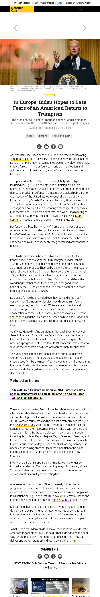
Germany (60, 189)
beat (41, 402)
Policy (50, 85)
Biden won (66, 429)
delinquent (74, 173)
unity (76, 197)
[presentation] (14, 578)
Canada (34, 189)
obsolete (43, 173)
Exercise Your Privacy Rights (79, 3)
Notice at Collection (21, 3)
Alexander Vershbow (70, 227)
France (44, 189)
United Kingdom (19, 189)
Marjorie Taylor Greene (56, 425)
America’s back (20, 147)
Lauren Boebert (19, 429)
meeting (79, 200)
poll (64, 455)
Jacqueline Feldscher (42, 117)
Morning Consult (61, 488)
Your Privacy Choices (48, 3)
